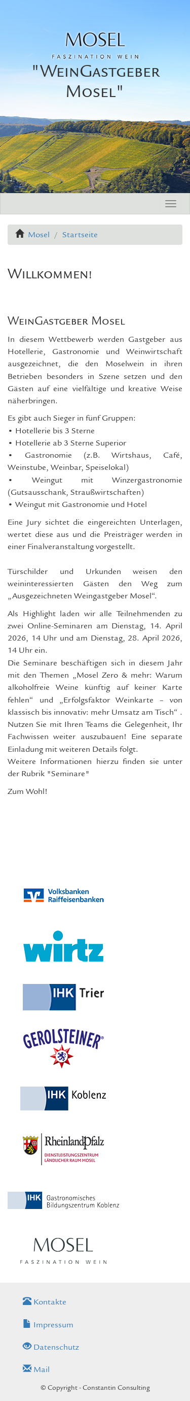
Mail (36, 1369)
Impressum (48, 1325)
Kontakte (44, 1302)
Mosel (39, 235)
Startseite (80, 235)
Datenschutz (51, 1347)
